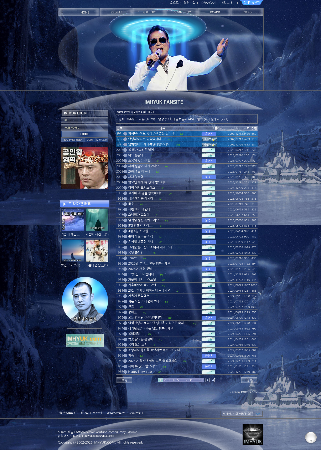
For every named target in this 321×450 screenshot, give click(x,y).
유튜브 (132, 258)
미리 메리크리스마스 (141, 187)
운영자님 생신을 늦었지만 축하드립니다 (154, 350)
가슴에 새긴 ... (70, 234)
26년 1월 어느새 (139, 171)
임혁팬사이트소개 (66, 413)
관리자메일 (135, 413)
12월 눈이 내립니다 (141, 274)
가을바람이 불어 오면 (142, 285)
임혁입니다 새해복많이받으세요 (149, 144)
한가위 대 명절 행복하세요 (145, 193)
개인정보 (84, 413)
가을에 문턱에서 (138, 295)
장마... (132, 312)
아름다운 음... (95, 265)
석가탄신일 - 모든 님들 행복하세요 (150, 328)
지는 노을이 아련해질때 (143, 301)
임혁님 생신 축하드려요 (143, 220)
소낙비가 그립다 (138, 214)
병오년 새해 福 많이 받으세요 (147, 182)
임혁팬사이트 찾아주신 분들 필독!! (151, 133)
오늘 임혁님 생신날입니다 (145, 317)
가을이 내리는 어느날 (142, 279)
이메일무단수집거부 (116, 413)
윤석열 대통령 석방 (140, 241)
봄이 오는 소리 (137, 344)
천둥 (131, 306)
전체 (122, 119)
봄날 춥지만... (137, 252)
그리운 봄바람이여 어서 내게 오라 (150, 247)
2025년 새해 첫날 (140, 268)
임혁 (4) (202, 119)
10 (201, 380)
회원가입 (189, 2)
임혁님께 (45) (185, 119)
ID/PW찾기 (208, 2)
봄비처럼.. (135, 333)
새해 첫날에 (136, 176)
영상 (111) (165, 119)
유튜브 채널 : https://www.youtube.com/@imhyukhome (98, 432)
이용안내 (97, 413)
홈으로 (174, 2)
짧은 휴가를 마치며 (140, 198)
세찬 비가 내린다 (139, 209)
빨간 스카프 (68, 265)
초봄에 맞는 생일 (139, 160)
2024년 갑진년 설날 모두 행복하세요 (152, 360)
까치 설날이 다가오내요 (143, 166)
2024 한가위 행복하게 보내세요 (149, 290)
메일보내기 (228, 2)
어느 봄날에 (136, 155)
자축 (131, 355)
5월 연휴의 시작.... (140, 225)
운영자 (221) (219, 119)
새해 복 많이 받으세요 (142, 366)
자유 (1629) (147, 119)
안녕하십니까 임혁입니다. (145, 138)
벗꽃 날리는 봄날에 (140, 339)
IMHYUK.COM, (104, 442)
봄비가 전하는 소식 (140, 236)
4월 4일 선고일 (138, 230)
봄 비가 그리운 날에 (141, 149)
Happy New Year (140, 371)
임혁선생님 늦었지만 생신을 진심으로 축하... (157, 322)
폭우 (131, 203)
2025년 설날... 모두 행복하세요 (149, 263)
